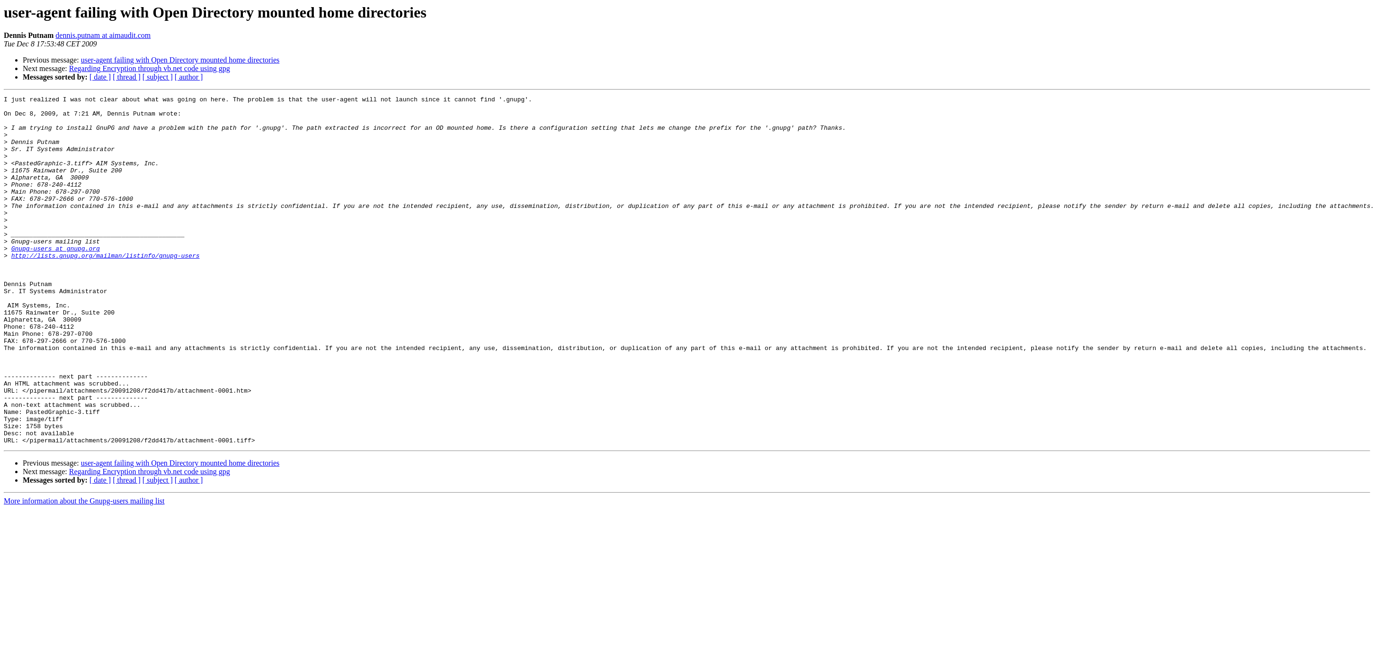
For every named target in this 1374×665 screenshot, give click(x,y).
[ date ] (100, 77)
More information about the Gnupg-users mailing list (84, 570)
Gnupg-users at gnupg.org (55, 279)
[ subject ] (158, 77)
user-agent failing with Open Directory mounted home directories (180, 60)
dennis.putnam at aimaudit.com (103, 35)
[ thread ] (127, 77)
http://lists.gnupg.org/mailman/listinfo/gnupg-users (105, 288)
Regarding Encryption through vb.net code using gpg (149, 68)
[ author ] (189, 77)
